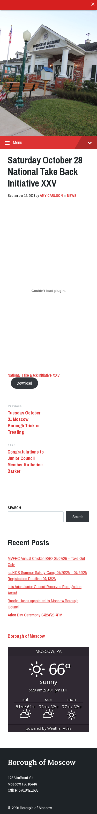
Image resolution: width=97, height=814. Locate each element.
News (71, 194)
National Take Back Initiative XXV (34, 374)
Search (14, 506)
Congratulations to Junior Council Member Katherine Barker (26, 460)
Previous (14, 405)
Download (24, 382)
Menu (48, 141)
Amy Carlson (51, 194)
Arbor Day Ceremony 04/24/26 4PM (35, 614)
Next (11, 444)
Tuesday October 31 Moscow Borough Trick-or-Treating (24, 421)
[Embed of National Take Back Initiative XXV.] (48, 290)
